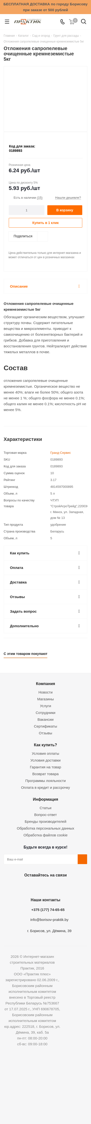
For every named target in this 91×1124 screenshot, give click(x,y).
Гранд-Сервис (60, 453)
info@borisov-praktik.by (49, 920)
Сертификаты (45, 726)
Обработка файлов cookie (46, 835)
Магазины (45, 699)
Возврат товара (45, 774)
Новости (45, 692)
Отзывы (45, 733)
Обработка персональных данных (45, 828)
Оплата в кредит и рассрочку (45, 787)
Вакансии (45, 719)
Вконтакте (20, 886)
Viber (69, 886)
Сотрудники (45, 713)
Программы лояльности (45, 781)
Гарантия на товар (45, 767)
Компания (45, 683)
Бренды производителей (45, 821)
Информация (45, 799)
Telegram (56, 886)
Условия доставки (45, 760)
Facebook (32, 886)
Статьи (45, 808)
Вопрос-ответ (45, 815)
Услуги (45, 706)
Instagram (44, 886)
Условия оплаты (45, 753)
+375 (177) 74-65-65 (48, 910)
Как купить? (45, 745)
